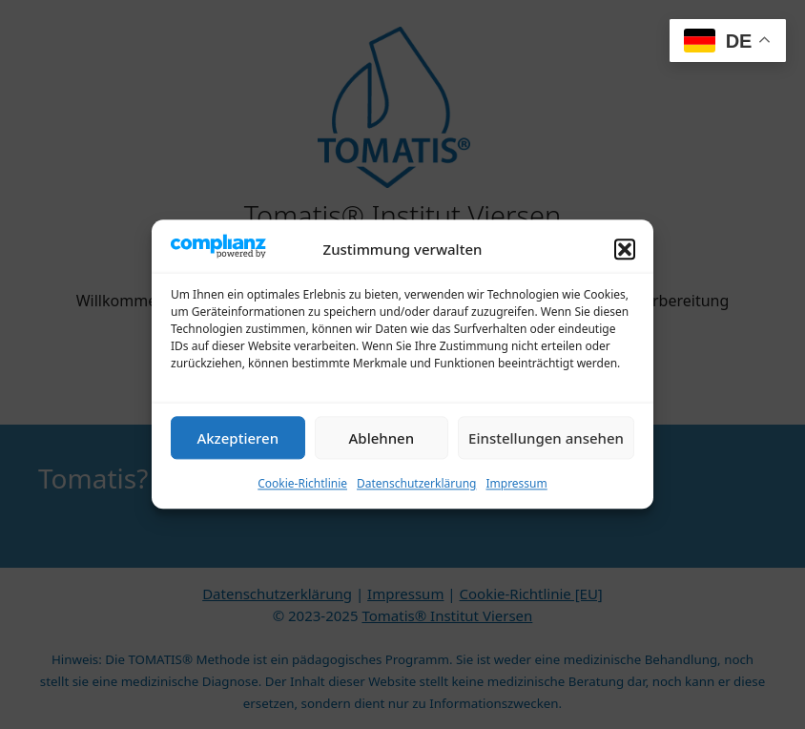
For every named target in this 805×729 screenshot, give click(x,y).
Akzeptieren (237, 450)
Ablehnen (382, 450)
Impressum (516, 497)
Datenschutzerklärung (416, 497)
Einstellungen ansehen (546, 450)
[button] (624, 262)
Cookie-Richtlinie (302, 497)
